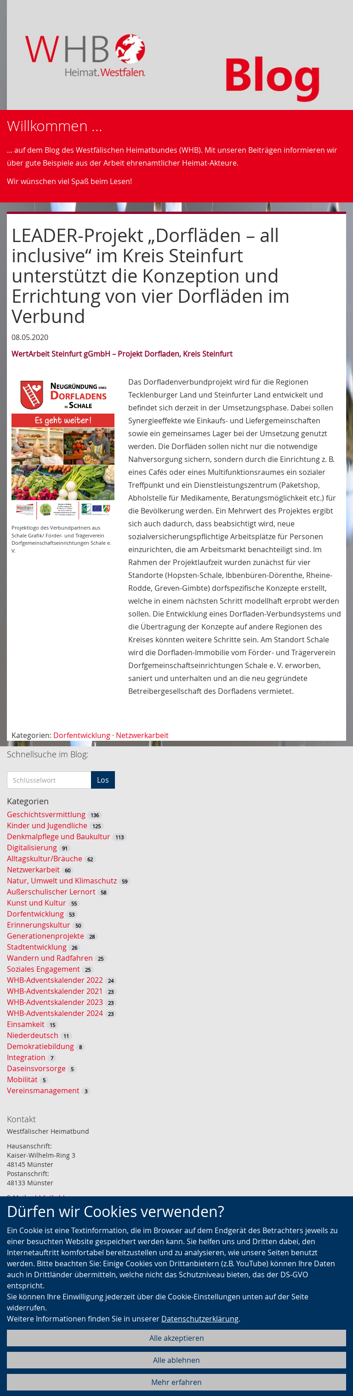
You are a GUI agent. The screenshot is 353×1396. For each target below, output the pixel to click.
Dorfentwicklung (81, 735)
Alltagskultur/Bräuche (44, 859)
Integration (26, 1057)
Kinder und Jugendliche (47, 825)
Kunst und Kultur (36, 903)
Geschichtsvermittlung (46, 814)
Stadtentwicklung (37, 947)
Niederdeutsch (32, 1035)
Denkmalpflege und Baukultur (58, 836)
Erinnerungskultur (38, 925)
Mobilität (22, 1079)
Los (103, 780)
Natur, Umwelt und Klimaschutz (62, 881)
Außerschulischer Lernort (51, 892)
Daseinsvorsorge (36, 1068)
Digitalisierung (32, 847)
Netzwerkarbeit (142, 735)
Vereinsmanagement (43, 1090)
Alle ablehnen (176, 1360)
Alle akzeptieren (176, 1338)
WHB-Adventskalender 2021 (55, 991)
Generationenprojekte (45, 936)
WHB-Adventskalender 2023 (55, 1002)
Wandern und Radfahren (50, 958)
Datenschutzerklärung (200, 1319)
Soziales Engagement (43, 969)
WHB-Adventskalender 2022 (55, 980)
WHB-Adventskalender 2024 (55, 1013)
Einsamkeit (26, 1024)
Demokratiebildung (40, 1046)
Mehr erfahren (176, 1382)
